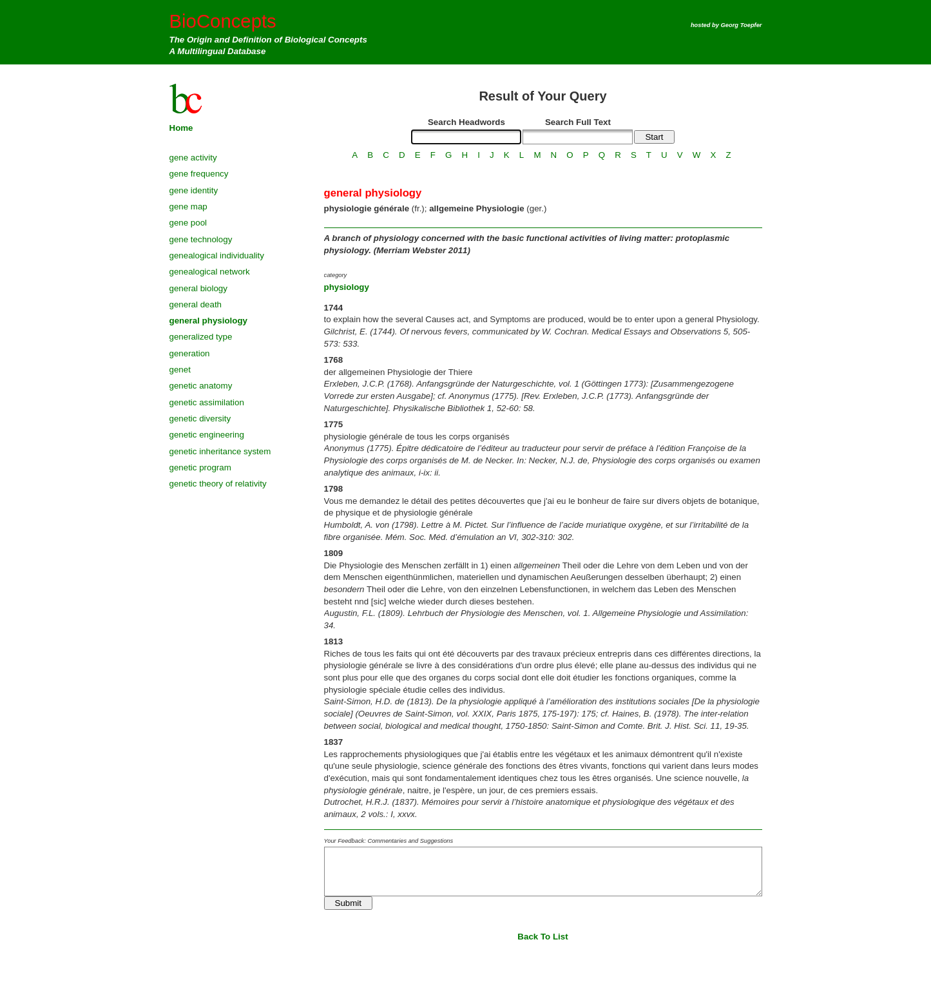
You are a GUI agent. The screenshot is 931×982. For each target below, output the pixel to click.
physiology (346, 287)
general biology (198, 288)
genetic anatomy (201, 385)
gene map (188, 206)
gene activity (193, 157)
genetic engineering (206, 434)
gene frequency (199, 173)
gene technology (201, 239)
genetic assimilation (206, 402)
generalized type (201, 337)
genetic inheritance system (220, 451)
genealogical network (209, 271)
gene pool (188, 222)
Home (181, 128)
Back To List (542, 936)
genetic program (200, 467)
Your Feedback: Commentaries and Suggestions (389, 841)
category (335, 275)
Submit (348, 903)
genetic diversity (200, 418)
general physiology (208, 320)
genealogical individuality (216, 255)
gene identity (193, 190)
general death (195, 304)
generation (189, 353)
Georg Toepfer (741, 25)
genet (180, 369)
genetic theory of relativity (218, 483)
